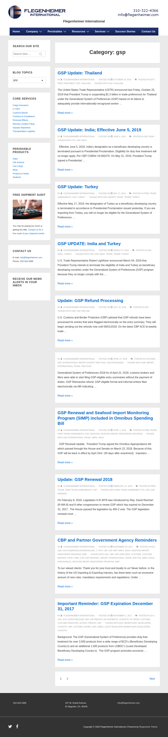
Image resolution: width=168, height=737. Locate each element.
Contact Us (148, 31)
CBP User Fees (122, 554)
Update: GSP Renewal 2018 (85, 479)
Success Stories (125, 31)
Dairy (15, 158)
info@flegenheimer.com (31, 257)
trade (120, 197)
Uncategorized (115, 363)
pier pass (86, 366)
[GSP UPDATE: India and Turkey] (121, 250)
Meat (15, 170)
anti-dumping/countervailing (79, 550)
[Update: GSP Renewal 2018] (122, 486)
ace (107, 554)
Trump (127, 197)
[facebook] (17, 727)
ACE (153, 547)
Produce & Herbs (21, 173)
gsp (78, 83)
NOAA (101, 437)
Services (102, 31)
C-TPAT (99, 550)
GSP (111, 83)
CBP (91, 254)
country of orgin (129, 619)
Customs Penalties (68, 623)
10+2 (152, 616)
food (70, 558)
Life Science (18, 162)
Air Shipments (110, 619)
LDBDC (100, 627)
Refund (86, 311)
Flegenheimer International (84, 21)
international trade (69, 366)
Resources (81, 31)
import (111, 197)
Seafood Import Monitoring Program (121, 434)
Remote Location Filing (23, 124)
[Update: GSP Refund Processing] (119, 307)
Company (34, 31)
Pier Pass (101, 363)
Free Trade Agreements (71, 434)
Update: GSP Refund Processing (90, 300)
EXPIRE (87, 627)
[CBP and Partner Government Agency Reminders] (123, 547)
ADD (60, 550)
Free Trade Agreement (127, 490)
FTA (73, 140)
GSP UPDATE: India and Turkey (89, 243)
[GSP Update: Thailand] (122, 79)
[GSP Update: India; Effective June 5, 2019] (119, 136)
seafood (95, 434)
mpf (115, 550)
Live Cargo (18, 166)
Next (152, 678)
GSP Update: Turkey (78, 186)
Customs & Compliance (24, 116)
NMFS (94, 437)
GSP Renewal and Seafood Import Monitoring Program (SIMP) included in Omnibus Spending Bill (105, 418)
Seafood (17, 177)
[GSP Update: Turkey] (119, 193)
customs (150, 359)
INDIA (84, 140)
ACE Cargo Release (73, 619)
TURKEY (136, 197)
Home (16, 31)
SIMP (84, 554)
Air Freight (96, 619)
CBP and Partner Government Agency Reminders (107, 540)
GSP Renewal (92, 558)
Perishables (57, 31)
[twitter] (11, 727)
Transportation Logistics (24, 131)
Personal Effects (20, 120)
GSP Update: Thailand (80, 72)
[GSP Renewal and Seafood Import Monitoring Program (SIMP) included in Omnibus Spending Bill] (119, 430)
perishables (64, 562)
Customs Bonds (20, 113)
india (151, 136)
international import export (78, 363)
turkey (81, 197)
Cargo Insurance (20, 105)
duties (83, 623)
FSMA (76, 558)
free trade (150, 430)
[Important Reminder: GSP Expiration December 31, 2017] (122, 616)
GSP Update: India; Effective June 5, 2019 (99, 129)
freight (92, 623)
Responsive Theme (148, 727)
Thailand (86, 83)
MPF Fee (137, 558)
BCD (121, 623)
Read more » (65, 112)
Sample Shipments (22, 127)
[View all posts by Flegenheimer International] (78, 79)
